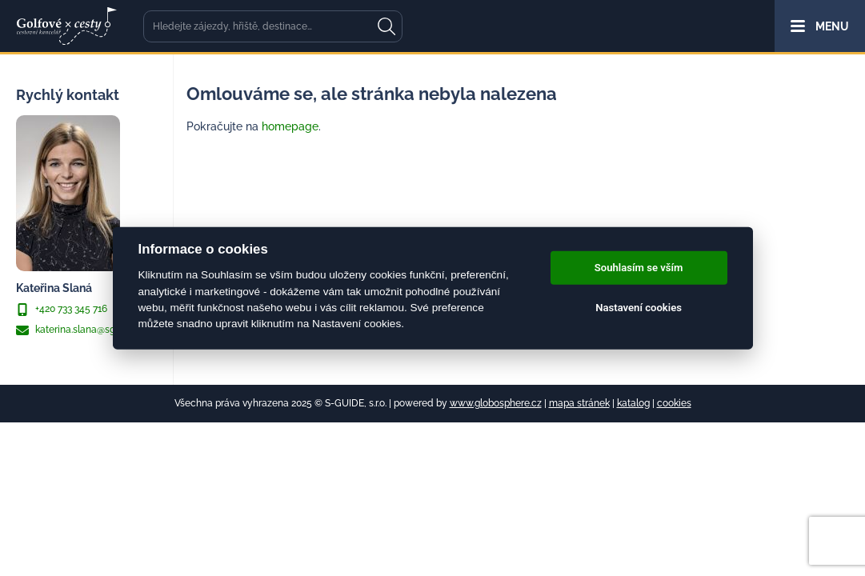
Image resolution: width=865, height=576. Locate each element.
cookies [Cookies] (674, 403)
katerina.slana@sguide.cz (81, 330)
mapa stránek (579, 403)
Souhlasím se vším (639, 268)
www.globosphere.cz (496, 403)
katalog (633, 403)
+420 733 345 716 (61, 309)
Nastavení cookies (638, 308)
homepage (290, 126)
